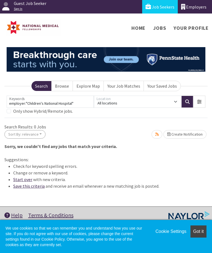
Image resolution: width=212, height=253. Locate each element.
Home (138, 28)
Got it (198, 231)
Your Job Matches (123, 86)
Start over (22, 179)
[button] (199, 102)
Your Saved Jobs (162, 86)
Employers (193, 6)
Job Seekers (159, 6)
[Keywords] (50, 102)
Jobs (159, 28)
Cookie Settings (170, 231)
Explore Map (88, 86)
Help (13, 215)
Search (41, 86)
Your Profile (191, 28)
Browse (62, 86)
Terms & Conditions (50, 215)
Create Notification (185, 134)
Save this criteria (29, 186)
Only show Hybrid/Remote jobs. (43, 111)
